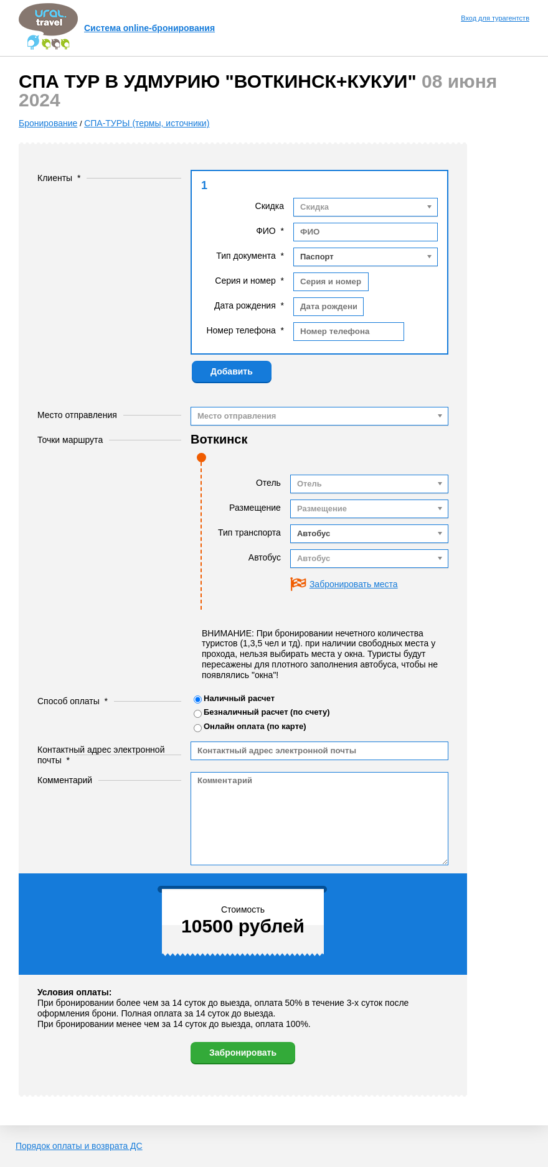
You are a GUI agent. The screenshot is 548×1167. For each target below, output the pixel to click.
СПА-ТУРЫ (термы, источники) (146, 123)
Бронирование (48, 123)
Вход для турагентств (495, 18)
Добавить (231, 371)
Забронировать (242, 1053)
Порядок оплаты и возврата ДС (79, 1146)
